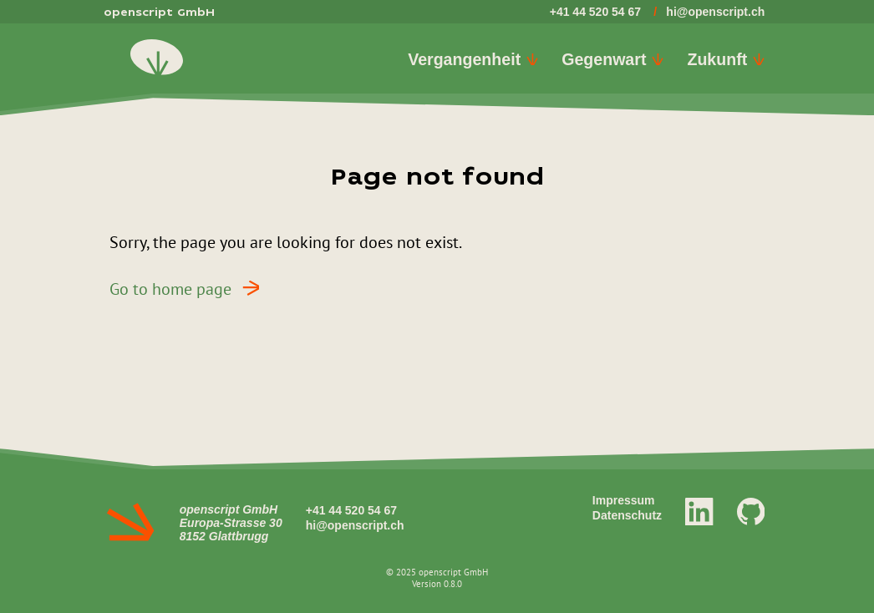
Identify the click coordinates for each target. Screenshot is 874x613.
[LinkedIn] (699, 510)
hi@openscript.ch (715, 11)
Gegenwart (612, 59)
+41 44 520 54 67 (595, 11)
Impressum (623, 500)
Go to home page (190, 288)
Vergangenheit (473, 59)
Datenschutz (627, 515)
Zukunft (726, 59)
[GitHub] (751, 510)
